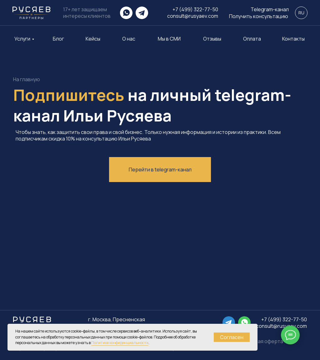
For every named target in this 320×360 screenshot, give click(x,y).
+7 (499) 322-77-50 (195, 9)
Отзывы (212, 38)
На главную (26, 79)
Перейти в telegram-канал (160, 169)
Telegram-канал (270, 9)
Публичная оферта (260, 341)
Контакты (293, 38)
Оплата (252, 38)
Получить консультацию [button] (258, 16)
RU (301, 13)
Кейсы (93, 38)
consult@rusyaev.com (192, 15)
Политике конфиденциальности (119, 342)
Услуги (22, 38)
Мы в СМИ (169, 38)
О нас (128, 38)
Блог (58, 38)
